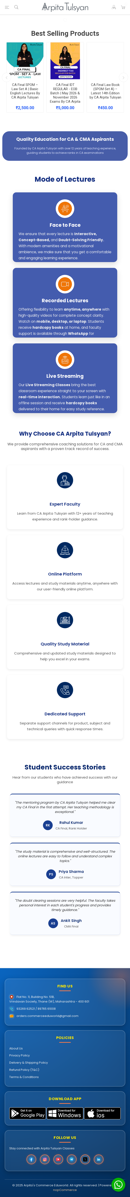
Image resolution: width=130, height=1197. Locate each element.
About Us (16, 1048)
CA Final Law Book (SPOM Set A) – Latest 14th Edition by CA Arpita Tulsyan (105, 90)
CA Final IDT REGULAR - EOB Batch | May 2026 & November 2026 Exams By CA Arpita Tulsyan (65, 90)
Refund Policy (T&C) (24, 1070)
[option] (25, 77)
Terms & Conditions (24, 1077)
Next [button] (123, 77)
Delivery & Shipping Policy (28, 1062)
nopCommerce (65, 1190)
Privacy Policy (19, 1055)
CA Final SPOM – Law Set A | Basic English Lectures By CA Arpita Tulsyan (25, 90)
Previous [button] (6, 77)
